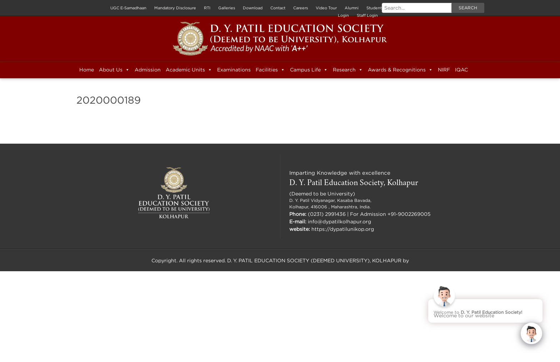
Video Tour (326, 8)
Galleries (226, 8)
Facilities (270, 70)
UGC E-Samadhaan (128, 8)
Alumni (352, 8)
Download (252, 8)
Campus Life (309, 70)
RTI (207, 8)
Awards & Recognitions (400, 70)
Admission (148, 69)
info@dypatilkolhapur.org (339, 221)
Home (86, 69)
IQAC (461, 69)
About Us (114, 70)
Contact (277, 8)
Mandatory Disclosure (175, 8)
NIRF (444, 69)
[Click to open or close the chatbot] (531, 333)
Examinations (234, 69)
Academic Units (189, 70)
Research (348, 70)
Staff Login (367, 15)
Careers (300, 8)
